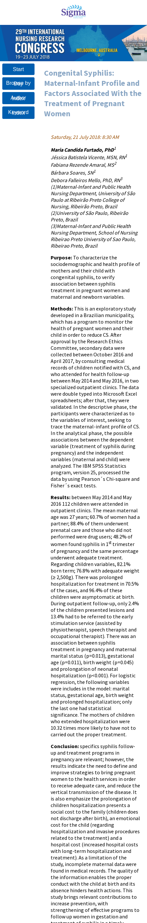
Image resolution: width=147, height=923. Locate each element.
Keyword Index (18, 112)
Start (18, 69)
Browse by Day (18, 83)
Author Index (18, 98)
